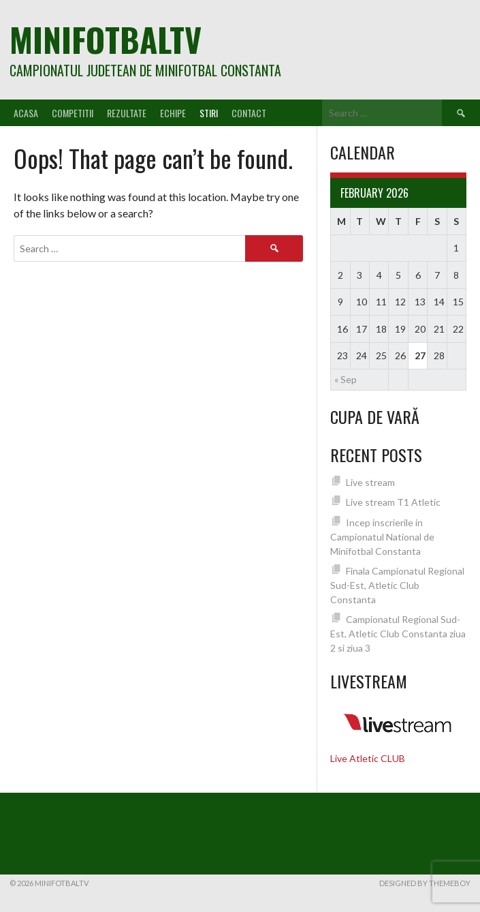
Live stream (370, 482)
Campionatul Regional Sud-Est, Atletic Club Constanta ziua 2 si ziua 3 (398, 633)
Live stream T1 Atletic (393, 502)
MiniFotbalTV (106, 39)
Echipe (173, 113)
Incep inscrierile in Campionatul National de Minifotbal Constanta (382, 537)
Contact (248, 113)
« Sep (345, 379)
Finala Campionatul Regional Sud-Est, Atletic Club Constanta (397, 585)
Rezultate (126, 113)
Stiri (208, 113)
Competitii (72, 113)
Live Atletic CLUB (367, 758)
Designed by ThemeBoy (424, 883)
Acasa (26, 113)
